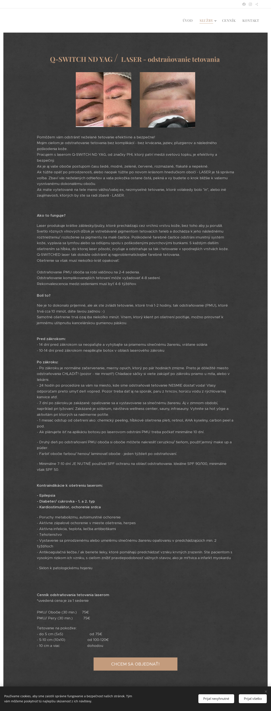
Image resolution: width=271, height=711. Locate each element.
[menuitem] (189, 20)
